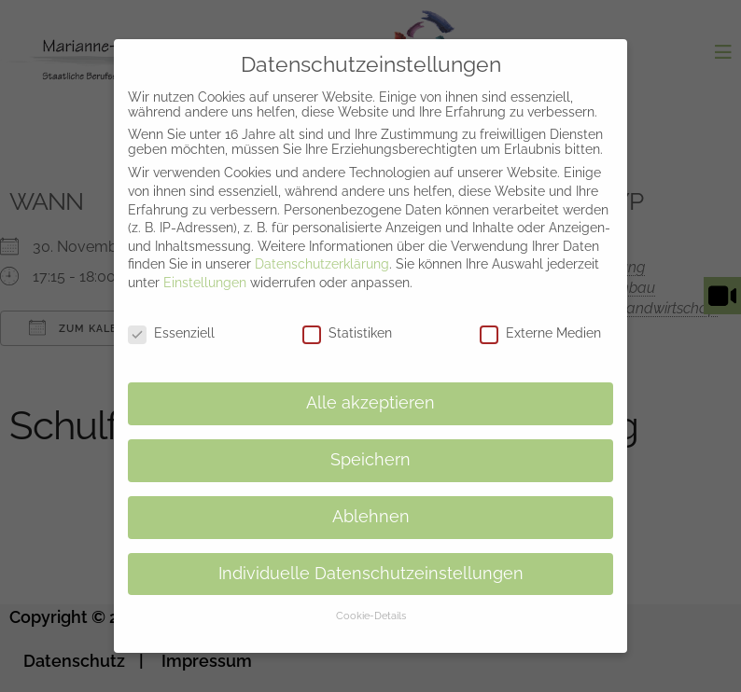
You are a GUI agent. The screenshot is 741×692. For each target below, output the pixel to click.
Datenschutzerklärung (322, 249)
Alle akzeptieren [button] (370, 388)
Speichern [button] (370, 445)
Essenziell (171, 318)
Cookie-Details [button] (371, 600)
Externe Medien (540, 318)
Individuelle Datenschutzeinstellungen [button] (371, 558)
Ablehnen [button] (371, 501)
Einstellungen (204, 267)
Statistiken (347, 318)
